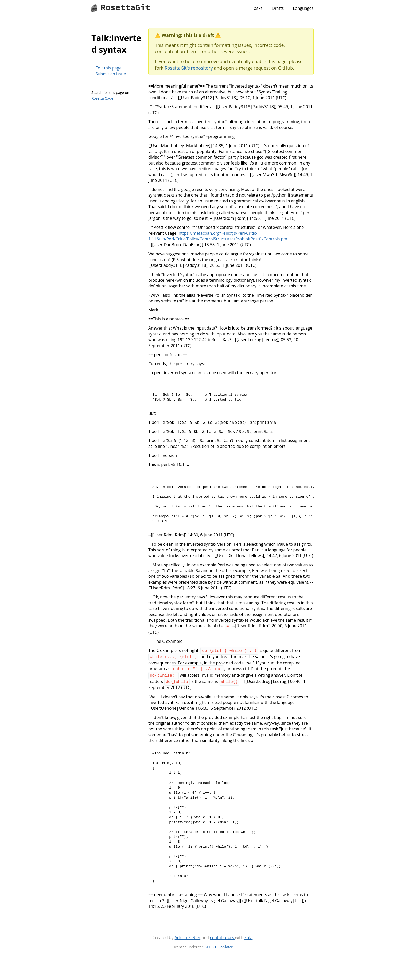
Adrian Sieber (187, 934)
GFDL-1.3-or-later (219, 943)
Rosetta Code (102, 98)
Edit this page (108, 68)
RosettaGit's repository (189, 68)
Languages (303, 8)
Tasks (257, 8)
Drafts (278, 8)
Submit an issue (111, 74)
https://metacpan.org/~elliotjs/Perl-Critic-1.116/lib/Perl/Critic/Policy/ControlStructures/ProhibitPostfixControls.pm (217, 236)
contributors (222, 934)
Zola (248, 934)
